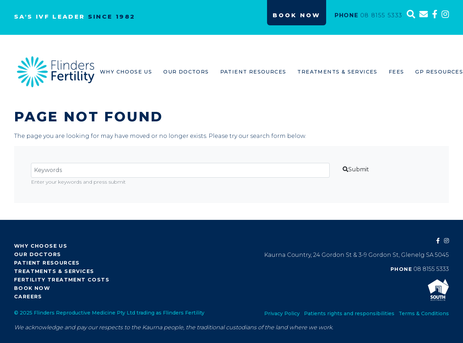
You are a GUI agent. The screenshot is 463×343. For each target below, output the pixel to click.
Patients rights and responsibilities (349, 313)
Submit (356, 169)
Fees (396, 72)
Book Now (297, 15)
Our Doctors (186, 72)
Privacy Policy (282, 313)
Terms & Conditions (424, 313)
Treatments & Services (337, 72)
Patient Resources (253, 72)
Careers (28, 296)
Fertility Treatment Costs (61, 280)
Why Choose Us (126, 72)
